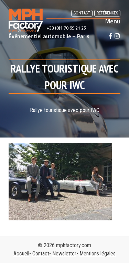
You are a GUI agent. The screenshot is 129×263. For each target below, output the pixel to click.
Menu (112, 21)
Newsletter (64, 253)
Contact (82, 13)
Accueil (21, 253)
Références (107, 13)
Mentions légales (97, 253)
